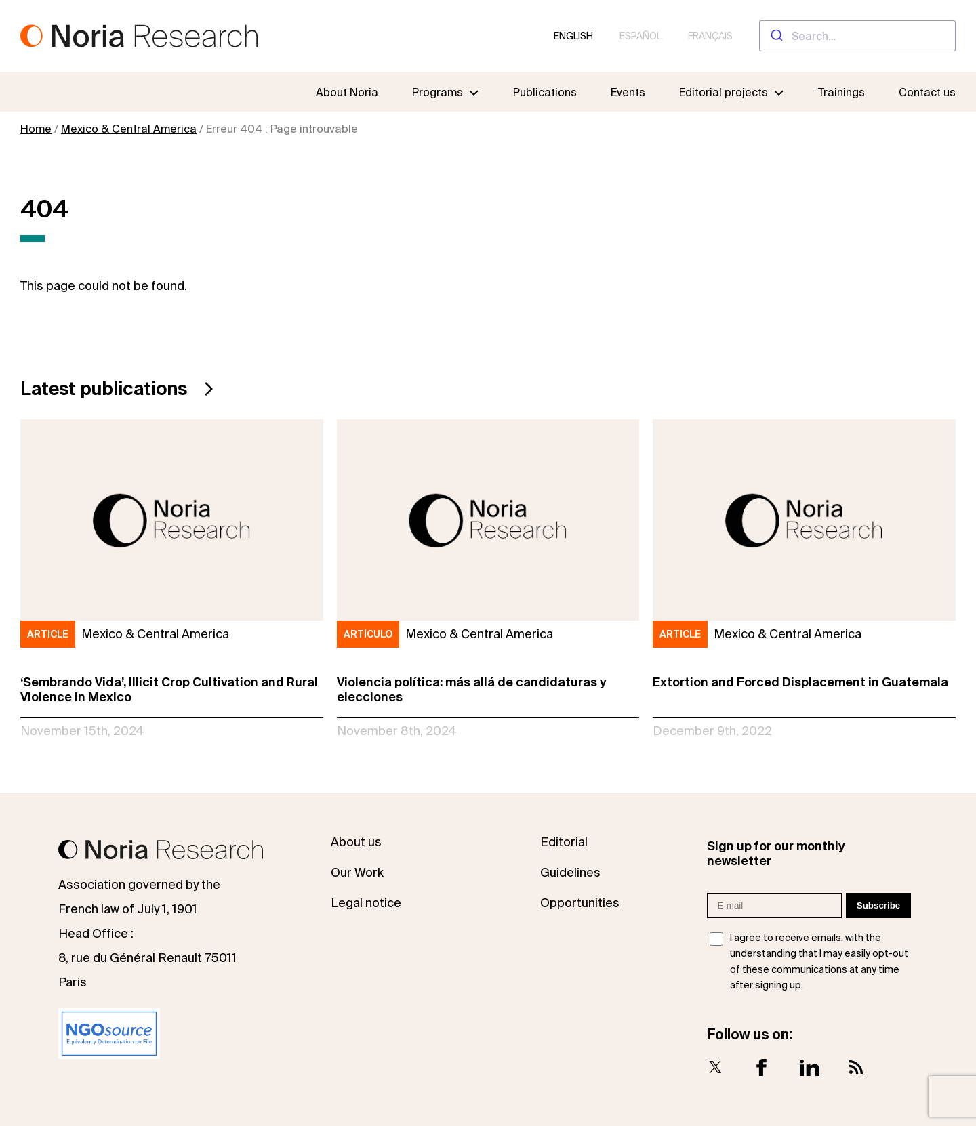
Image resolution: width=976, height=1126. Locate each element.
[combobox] (857, 35)
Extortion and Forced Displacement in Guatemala (800, 682)
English (573, 35)
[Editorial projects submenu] (778, 92)
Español (640, 35)
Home (36, 129)
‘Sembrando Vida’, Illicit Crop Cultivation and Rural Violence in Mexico (169, 689)
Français (710, 35)
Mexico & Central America (129, 129)
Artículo (368, 634)
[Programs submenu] (445, 92)
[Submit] (776, 36)
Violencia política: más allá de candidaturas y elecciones (472, 689)
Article (47, 634)
